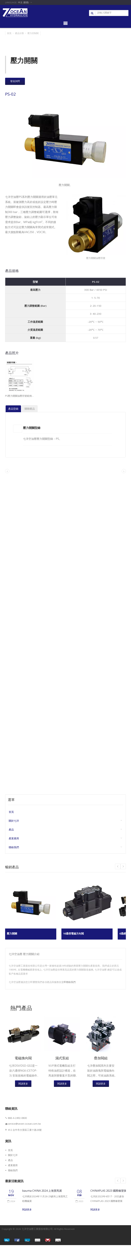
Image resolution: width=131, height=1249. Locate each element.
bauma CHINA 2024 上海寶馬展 (42, 1191)
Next (117, 866)
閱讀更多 (23, 1084)
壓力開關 (12, 933)
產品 (11, 829)
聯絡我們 (14, 847)
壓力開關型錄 (32, 428)
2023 (79, 1201)
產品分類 (19, 33)
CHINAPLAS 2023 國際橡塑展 (109, 1191)
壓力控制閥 (33, 33)
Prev (123, 866)
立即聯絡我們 (68, 982)
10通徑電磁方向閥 (74, 933)
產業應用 (14, 838)
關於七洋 (14, 820)
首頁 (9, 33)
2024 (11, 1201)
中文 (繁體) (23, 2)
